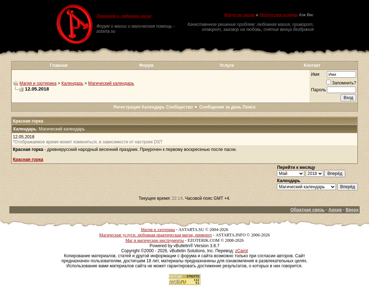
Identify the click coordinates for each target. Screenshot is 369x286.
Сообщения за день (220, 107)
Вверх (352, 209)
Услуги (227, 65)
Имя (315, 74)
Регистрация (126, 107)
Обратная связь (307, 209)
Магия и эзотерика (37, 83)
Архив (335, 209)
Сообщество (182, 107)
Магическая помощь (278, 14)
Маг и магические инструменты (154, 240)
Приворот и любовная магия (123, 15)
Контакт (312, 65)
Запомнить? (341, 83)
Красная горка (28, 159)
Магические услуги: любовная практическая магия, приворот (155, 234)
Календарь (72, 83)
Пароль (318, 89)
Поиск (249, 107)
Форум (146, 65)
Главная (59, 65)
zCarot (241, 250)
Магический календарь (111, 83)
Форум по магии (239, 14)
